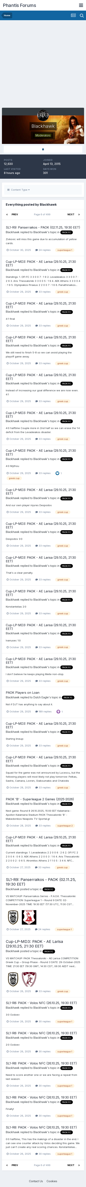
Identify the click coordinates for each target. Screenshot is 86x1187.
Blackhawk (13, 232)
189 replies (43, 711)
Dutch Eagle (41, 697)
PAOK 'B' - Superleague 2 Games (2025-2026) (40, 799)
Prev (15, 214)
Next (70, 214)
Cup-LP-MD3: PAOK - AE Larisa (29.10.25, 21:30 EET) (41, 263)
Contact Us (36, 1181)
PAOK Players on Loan (22, 693)
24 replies (43, 249)
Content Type (18, 189)
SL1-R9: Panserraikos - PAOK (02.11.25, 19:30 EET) (43, 227)
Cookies (52, 1181)
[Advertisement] (43, 65)
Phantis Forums (19, 5)
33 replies (43, 291)
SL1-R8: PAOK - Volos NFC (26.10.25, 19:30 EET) (41, 1003)
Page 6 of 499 (43, 214)
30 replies (43, 1021)
